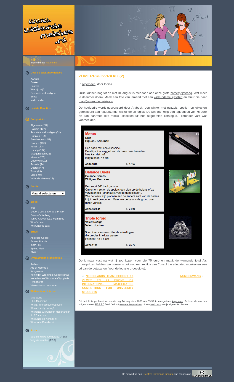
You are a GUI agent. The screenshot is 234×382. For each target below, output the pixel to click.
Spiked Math (38, 248)
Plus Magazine (39, 301)
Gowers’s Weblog (40, 215)
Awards (35, 79)
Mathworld (36, 297)
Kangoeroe (37, 271)
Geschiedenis (38, 139)
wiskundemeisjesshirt (168, 97)
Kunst (34, 146)
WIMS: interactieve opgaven (46, 304)
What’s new (37, 222)
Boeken (35, 82)
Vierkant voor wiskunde (44, 285)
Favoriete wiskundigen (43, 93)
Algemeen (36, 125)
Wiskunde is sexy (40, 225)
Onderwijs (36, 160)
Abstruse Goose (40, 237)
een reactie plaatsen (130, 304)
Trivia (34, 171)
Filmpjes (35, 136)
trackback (155, 304)
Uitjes (34, 174)
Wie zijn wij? (38, 89)
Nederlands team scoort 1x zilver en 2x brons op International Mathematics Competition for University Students (107, 284)
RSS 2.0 (99, 304)
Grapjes (35, 143)
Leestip (35, 150)
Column (35, 129)
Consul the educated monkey (177, 264)
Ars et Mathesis (39, 267)
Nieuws (35, 157)
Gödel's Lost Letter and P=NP (47, 211)
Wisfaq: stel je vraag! (42, 308)
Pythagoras (37, 281)
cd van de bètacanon (93, 268)
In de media (37, 100)
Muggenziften (38, 153)
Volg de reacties (39, 340)
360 (33, 208)
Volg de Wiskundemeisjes (45, 336)
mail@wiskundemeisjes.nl (96, 101)
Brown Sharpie (39, 241)
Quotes (35, 167)
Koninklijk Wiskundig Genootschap (50, 274)
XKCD (34, 252)
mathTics (36, 244)
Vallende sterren (40, 178)
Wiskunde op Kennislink (44, 318)
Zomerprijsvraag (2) (101, 76)
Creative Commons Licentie (158, 374)
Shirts (34, 96)
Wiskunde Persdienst (42, 322)
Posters (35, 86)
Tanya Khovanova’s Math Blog (47, 218)
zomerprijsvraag (181, 93)
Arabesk (35, 264)
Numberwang (190, 276)
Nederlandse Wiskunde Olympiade (50, 278)
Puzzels (35, 164)
